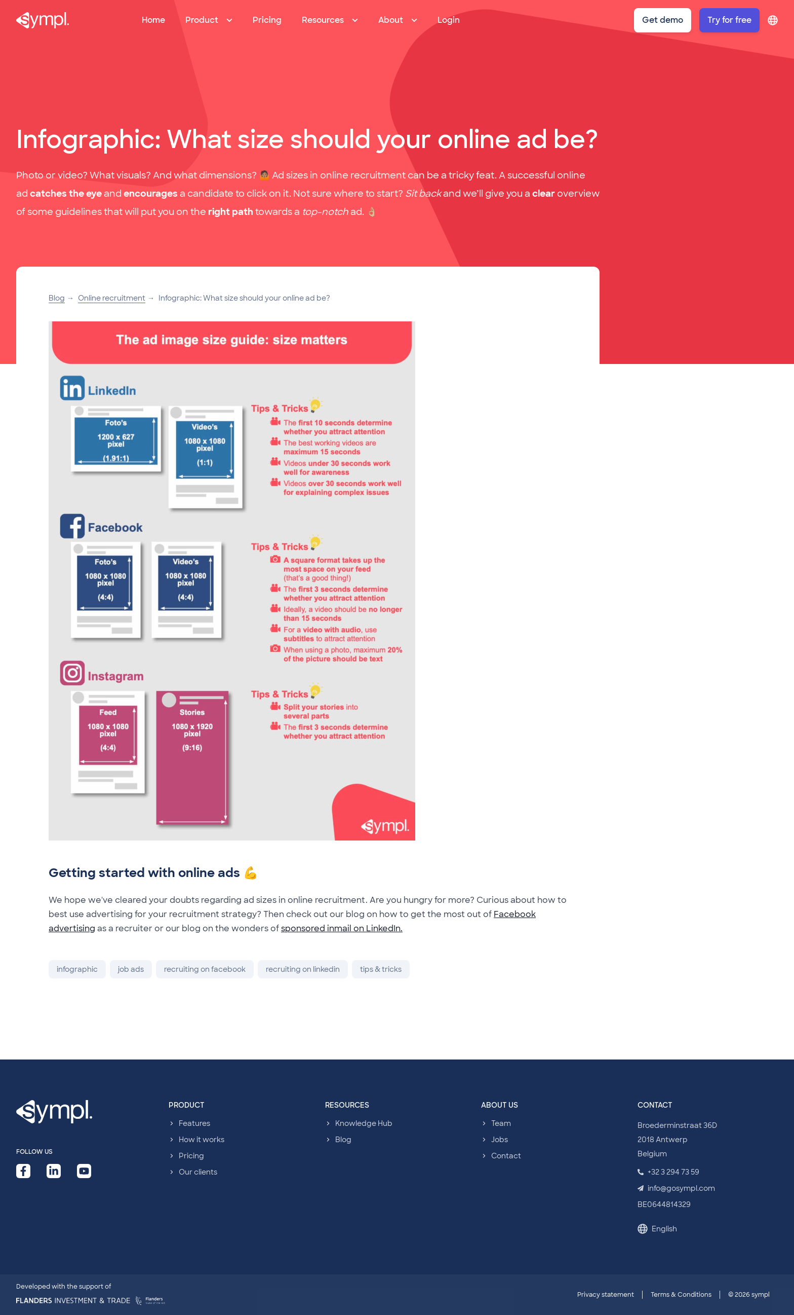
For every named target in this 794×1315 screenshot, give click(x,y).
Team (501, 1123)
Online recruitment (111, 298)
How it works (201, 1139)
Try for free (729, 20)
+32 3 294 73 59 (668, 1172)
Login (449, 20)
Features (194, 1123)
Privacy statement (605, 1295)
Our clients (198, 1172)
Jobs (499, 1139)
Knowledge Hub (363, 1123)
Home (153, 20)
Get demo (662, 20)
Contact (506, 1155)
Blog (57, 298)
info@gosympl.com (676, 1188)
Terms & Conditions (681, 1295)
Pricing (267, 20)
